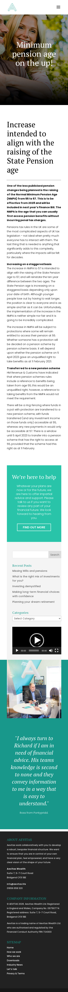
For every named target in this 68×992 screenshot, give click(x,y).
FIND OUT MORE (34, 527)
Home (10, 947)
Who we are (13, 956)
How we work (14, 951)
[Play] (17, 650)
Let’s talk (12, 969)
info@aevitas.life (16, 884)
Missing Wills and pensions (29, 571)
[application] (36, 640)
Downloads (13, 960)
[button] (37, 640)
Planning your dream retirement (33, 602)
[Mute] (51, 650)
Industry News (15, 964)
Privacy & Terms (16, 973)
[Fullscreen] (56, 650)
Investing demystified (26, 586)
